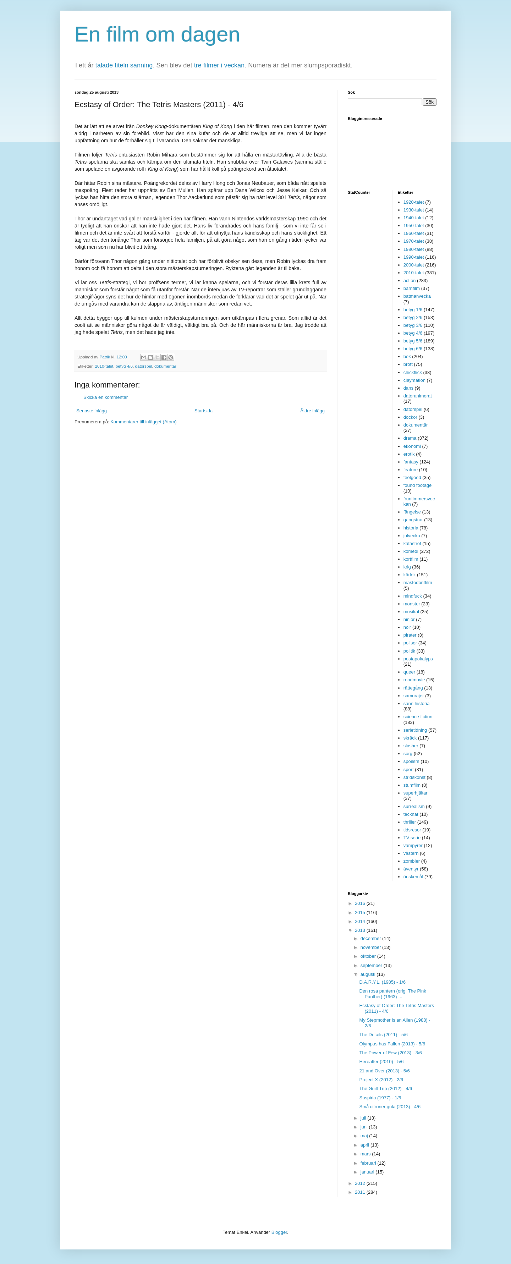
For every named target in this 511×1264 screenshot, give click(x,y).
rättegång (413, 688)
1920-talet (413, 202)
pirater (410, 635)
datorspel (143, 366)
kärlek (409, 574)
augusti (369, 974)
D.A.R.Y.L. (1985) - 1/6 (382, 982)
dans (408, 388)
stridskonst (414, 777)
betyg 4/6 (124, 366)
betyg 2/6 (413, 317)
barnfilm (411, 288)
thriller (409, 822)
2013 (361, 930)
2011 (361, 1192)
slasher (410, 745)
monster (411, 603)
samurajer (413, 695)
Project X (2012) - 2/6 (381, 1079)
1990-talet (413, 257)
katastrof (412, 543)
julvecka (411, 535)
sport (408, 769)
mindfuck (412, 596)
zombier (411, 861)
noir (407, 627)
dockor (410, 417)
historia (410, 528)
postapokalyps (418, 658)
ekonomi (412, 446)
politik (409, 651)
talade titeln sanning (124, 65)
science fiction (418, 716)
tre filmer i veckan (219, 65)
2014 (361, 921)
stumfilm (412, 785)
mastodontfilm (417, 582)
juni (365, 1127)
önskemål (413, 876)
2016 (361, 903)
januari (368, 1172)
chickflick (412, 372)
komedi (410, 551)
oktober (369, 956)
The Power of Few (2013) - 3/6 (390, 1052)
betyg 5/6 (413, 341)
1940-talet (413, 217)
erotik (409, 454)
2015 (361, 912)
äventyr (411, 869)
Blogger (279, 1232)
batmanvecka (417, 296)
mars (366, 1153)
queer (409, 672)
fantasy (410, 462)
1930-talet (413, 210)
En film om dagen (157, 34)
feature (410, 469)
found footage (417, 485)
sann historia (416, 703)
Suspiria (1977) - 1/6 (380, 1097)
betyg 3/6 (413, 325)
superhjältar (415, 793)
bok (407, 356)
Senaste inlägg (91, 410)
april (365, 1145)
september (372, 965)
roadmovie (414, 679)
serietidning (415, 730)
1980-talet (413, 249)
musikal (411, 611)
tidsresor (412, 829)
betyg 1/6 (413, 309)
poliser (410, 642)
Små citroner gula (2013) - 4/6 (390, 1106)
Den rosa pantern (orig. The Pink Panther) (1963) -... (392, 993)
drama (410, 438)
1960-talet (413, 233)
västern (411, 853)
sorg (407, 753)
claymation (414, 380)
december (371, 938)
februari (369, 1163)
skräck (410, 738)
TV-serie (412, 837)
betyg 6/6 (413, 348)
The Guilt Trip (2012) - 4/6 (385, 1088)
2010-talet (104, 366)
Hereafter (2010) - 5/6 (381, 1061)
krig (407, 567)
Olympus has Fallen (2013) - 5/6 (392, 1043)
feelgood (412, 477)
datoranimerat (417, 396)
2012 (361, 1183)
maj (365, 1135)
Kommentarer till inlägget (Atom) (143, 421)
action (409, 280)
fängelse (412, 512)
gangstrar (413, 519)
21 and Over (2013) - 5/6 (384, 1070)
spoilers (411, 761)
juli (364, 1118)
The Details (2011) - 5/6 (383, 1034)
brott (408, 364)
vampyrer (413, 845)
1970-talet (413, 241)
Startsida (203, 410)
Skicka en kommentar (105, 397)
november (371, 947)
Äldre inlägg (312, 410)
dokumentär (165, 366)
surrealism (414, 806)
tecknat (410, 814)
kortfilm (410, 559)
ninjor (409, 619)
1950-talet (413, 225)
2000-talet (413, 265)
